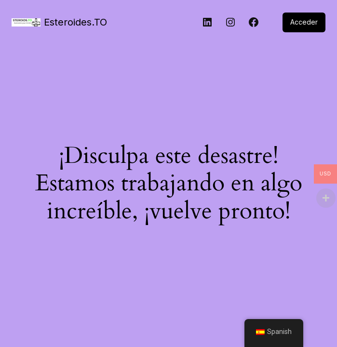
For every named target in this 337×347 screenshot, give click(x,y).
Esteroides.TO (75, 22)
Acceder (304, 22)
